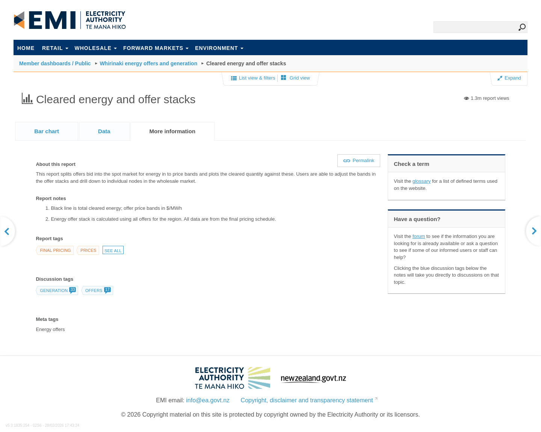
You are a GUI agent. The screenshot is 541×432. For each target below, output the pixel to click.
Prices (88, 250)
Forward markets (156, 48)
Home (26, 48)
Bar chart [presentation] (46, 131)
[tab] (46, 131)
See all (112, 250)
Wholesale (96, 48)
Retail (55, 48)
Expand (509, 78)
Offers (97, 290)
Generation (58, 290)
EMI (70, 20)
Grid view (295, 78)
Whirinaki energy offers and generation (148, 63)
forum (419, 236)
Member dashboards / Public (55, 63)
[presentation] (173, 131)
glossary (422, 181)
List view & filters (253, 78)
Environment (219, 48)
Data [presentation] (104, 131)
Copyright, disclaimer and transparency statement (307, 400)
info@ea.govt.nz (208, 400)
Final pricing (55, 250)
